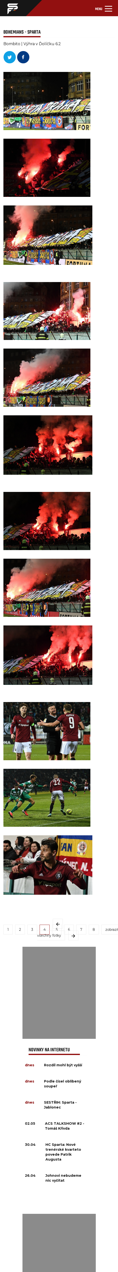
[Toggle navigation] (103, 8)
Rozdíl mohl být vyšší (63, 1065)
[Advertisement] (59, 993)
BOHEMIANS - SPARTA (22, 32)
